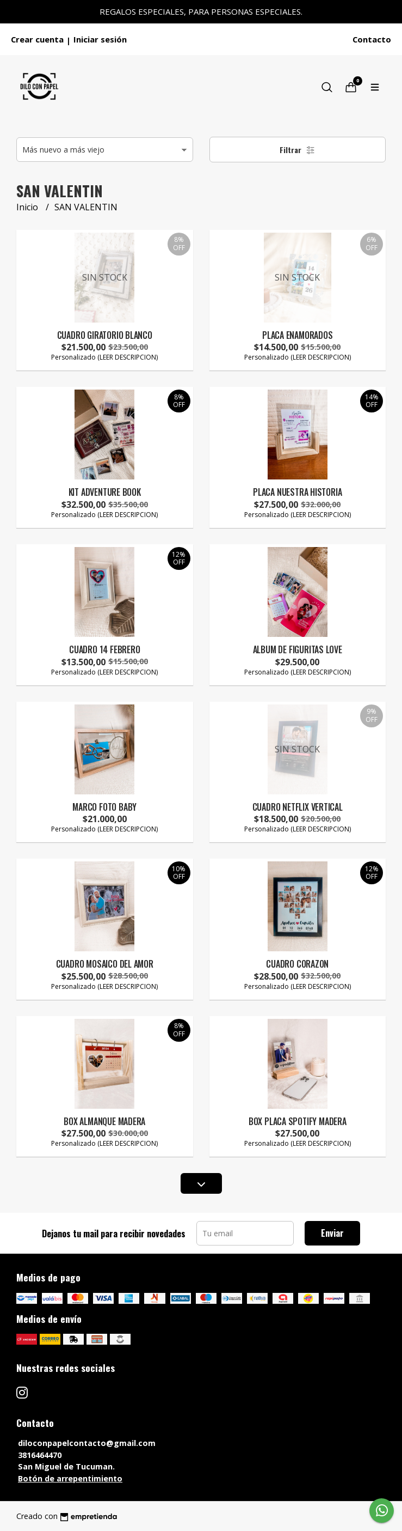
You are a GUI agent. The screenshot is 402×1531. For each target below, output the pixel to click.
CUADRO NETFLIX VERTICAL (297, 806)
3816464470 (39, 1455)
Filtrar (297, 149)
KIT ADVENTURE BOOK (105, 492)
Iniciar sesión (100, 39)
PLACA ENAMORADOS (297, 335)
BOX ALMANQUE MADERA (104, 1121)
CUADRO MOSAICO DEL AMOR (104, 963)
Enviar (332, 1233)
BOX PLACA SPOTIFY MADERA (298, 1121)
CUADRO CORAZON (297, 963)
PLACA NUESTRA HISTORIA (297, 492)
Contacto (371, 39)
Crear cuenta (37, 39)
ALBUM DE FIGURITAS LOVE (297, 649)
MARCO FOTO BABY (104, 806)
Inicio (28, 207)
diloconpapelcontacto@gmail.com (87, 1443)
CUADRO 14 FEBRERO (104, 649)
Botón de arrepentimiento (70, 1478)
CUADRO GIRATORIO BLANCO (104, 335)
